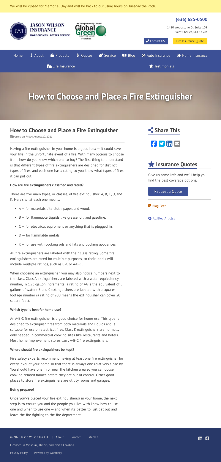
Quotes (84, 55)
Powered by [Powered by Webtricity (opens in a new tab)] (48, 452)
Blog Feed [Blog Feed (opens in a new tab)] (157, 206)
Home (18, 55)
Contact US (155, 41)
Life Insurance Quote (190, 41)
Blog (128, 55)
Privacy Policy (19, 452)
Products (59, 55)
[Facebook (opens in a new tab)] (154, 143)
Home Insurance (192, 55)
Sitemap (93, 437)
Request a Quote (168, 191)
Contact (76, 437)
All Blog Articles (161, 218)
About (36, 55)
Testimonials (161, 66)
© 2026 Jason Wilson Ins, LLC (29, 437)
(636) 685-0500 (191, 19)
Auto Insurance (155, 55)
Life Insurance (61, 66)
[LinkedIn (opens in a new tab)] (169, 143)
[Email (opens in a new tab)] (177, 143)
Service (107, 55)
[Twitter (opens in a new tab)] (162, 143)
